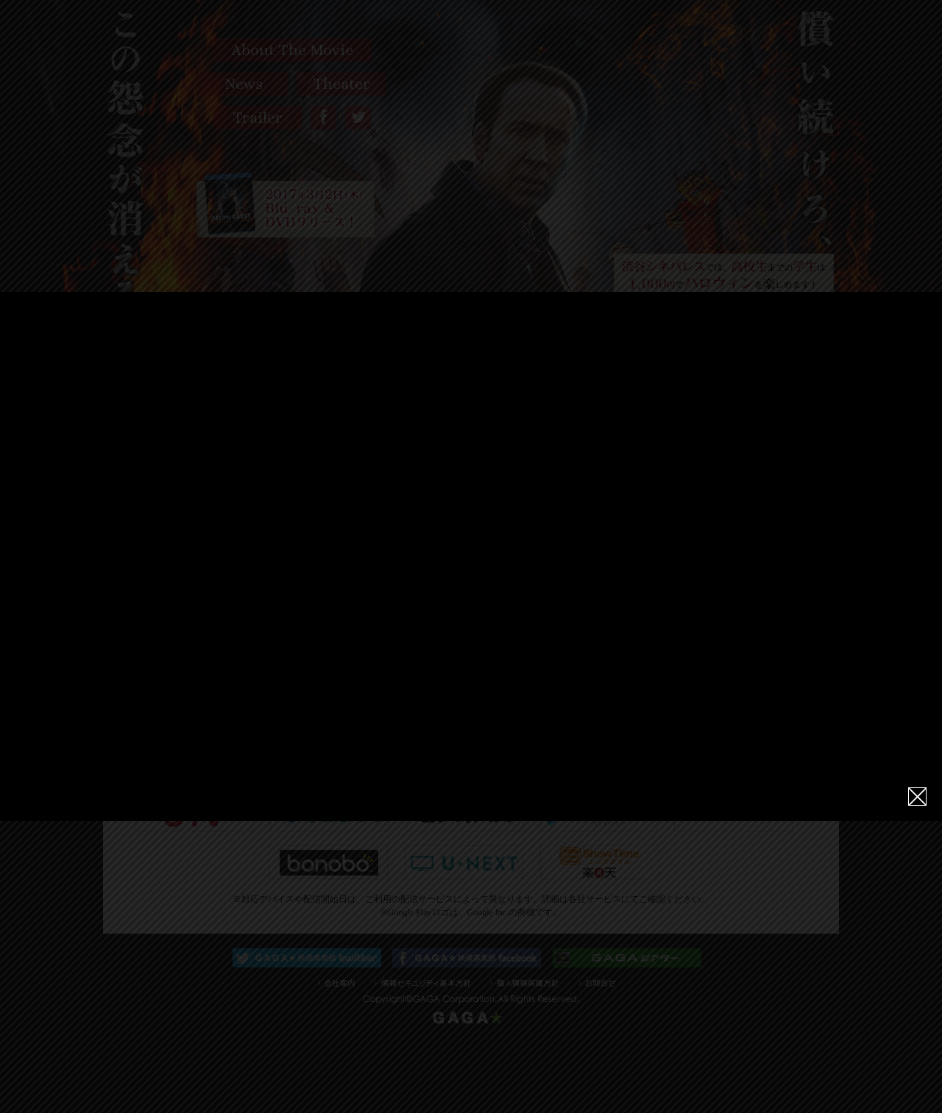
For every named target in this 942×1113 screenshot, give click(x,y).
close (917, 786)
